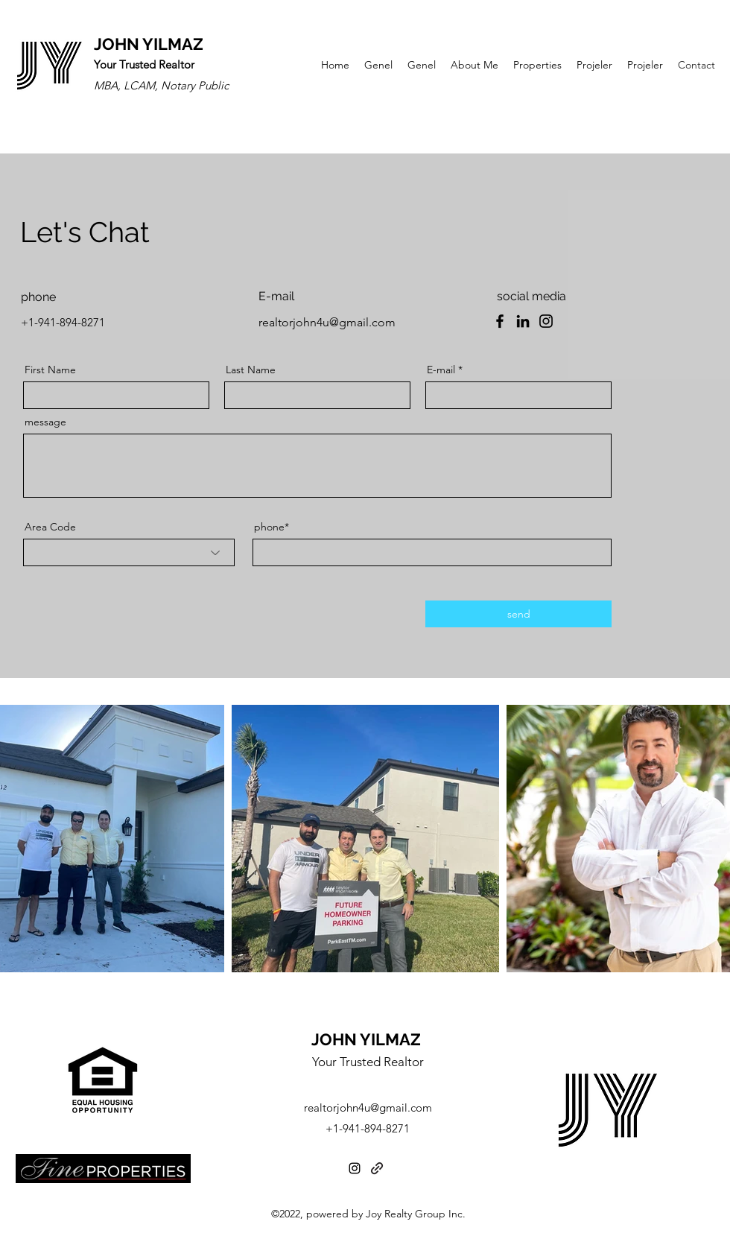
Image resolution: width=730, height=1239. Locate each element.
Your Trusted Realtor (368, 1061)
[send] (518, 614)
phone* (271, 527)
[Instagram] (546, 321)
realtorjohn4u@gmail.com (327, 322)
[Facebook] (500, 321)
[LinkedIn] (523, 321)
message (45, 421)
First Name (50, 369)
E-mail (441, 369)
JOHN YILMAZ (148, 44)
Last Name (251, 369)
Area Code (50, 527)
